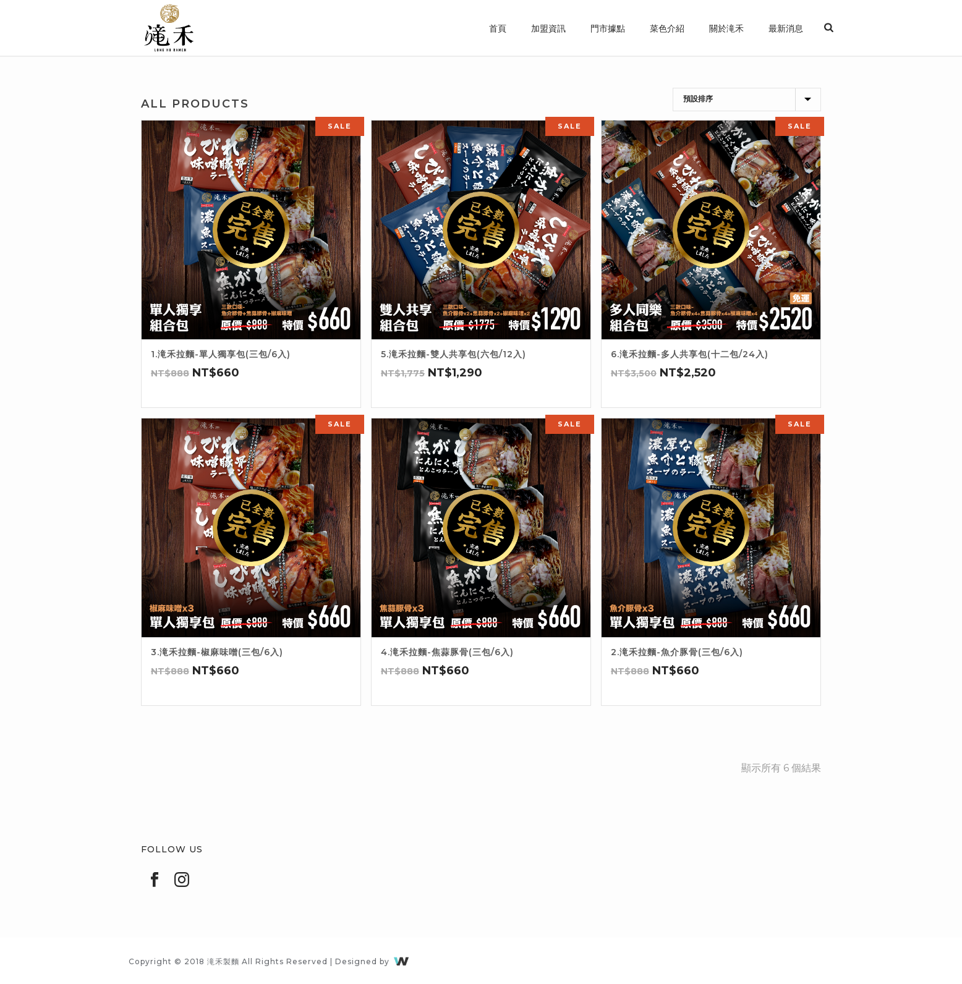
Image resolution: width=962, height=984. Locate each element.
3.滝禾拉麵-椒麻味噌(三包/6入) (217, 652)
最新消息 (785, 28)
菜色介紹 (667, 28)
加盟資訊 (548, 28)
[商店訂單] (747, 99)
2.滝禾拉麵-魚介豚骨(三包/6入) (677, 652)
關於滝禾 (726, 28)
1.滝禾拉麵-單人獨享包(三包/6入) (221, 354)
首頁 (497, 28)
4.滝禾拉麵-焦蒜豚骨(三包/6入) (447, 652)
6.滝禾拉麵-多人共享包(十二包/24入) (689, 354)
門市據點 (607, 28)
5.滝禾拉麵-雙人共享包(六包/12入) (453, 354)
